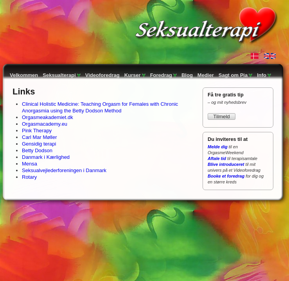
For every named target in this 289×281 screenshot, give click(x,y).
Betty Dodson (37, 150)
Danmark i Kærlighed (46, 157)
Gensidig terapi (39, 144)
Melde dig (218, 146)
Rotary (29, 177)
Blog (187, 75)
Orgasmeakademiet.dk (47, 117)
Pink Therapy (37, 130)
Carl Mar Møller (39, 137)
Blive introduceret (226, 164)
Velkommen (24, 75)
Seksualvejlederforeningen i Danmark (64, 170)
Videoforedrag (102, 75)
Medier (205, 75)
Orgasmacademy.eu (44, 124)
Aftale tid (217, 158)
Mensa (29, 164)
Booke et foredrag (226, 176)
